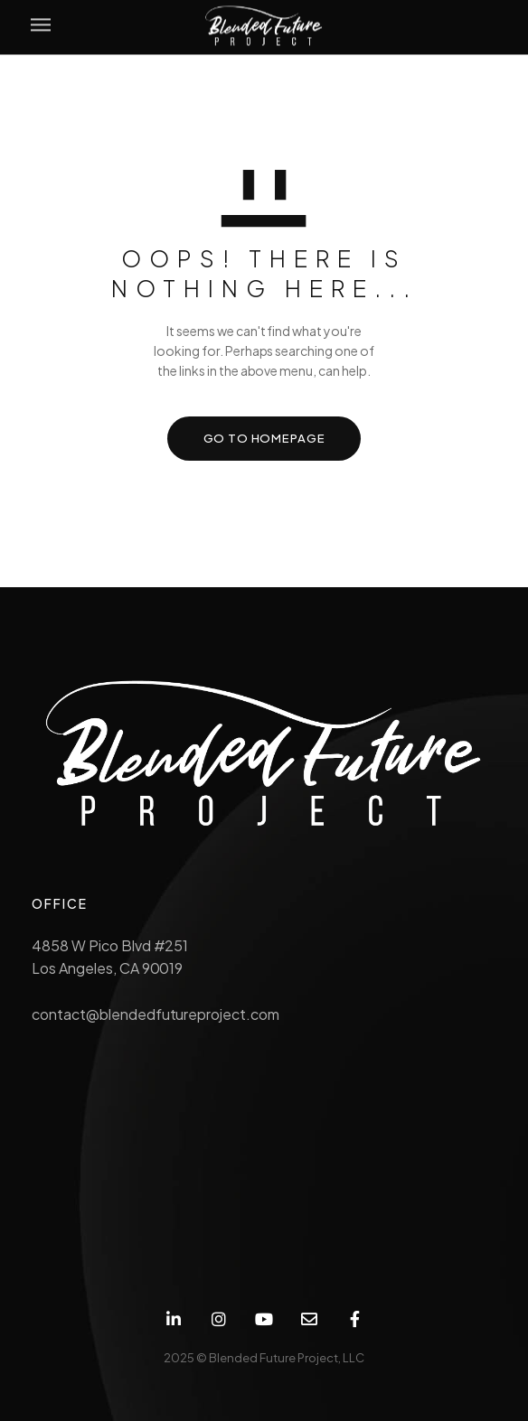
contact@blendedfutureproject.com (155, 1014)
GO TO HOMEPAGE (264, 438)
